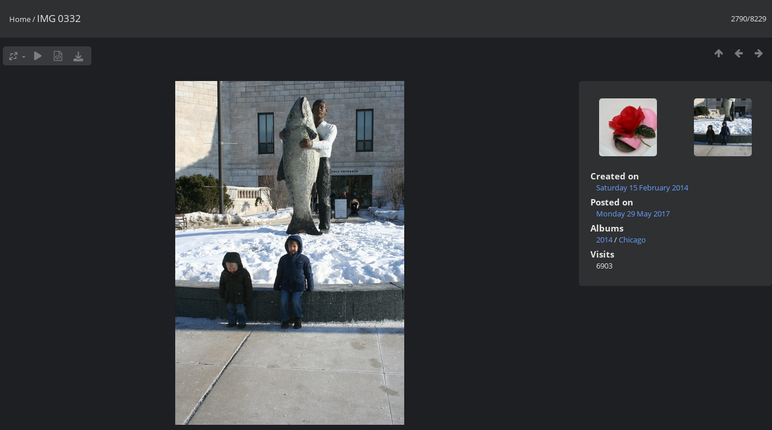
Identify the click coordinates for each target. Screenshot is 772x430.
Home (20, 19)
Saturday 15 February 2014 (642, 187)
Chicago (632, 239)
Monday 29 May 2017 (633, 213)
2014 (604, 239)
